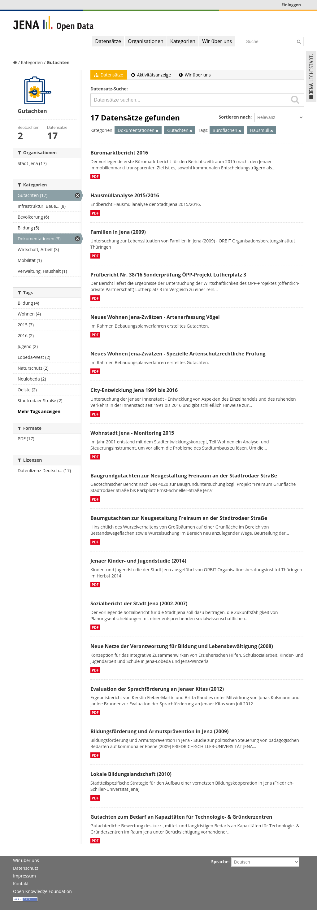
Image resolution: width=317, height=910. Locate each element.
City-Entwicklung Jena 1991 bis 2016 (134, 390)
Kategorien (182, 41)
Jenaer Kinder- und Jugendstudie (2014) (138, 560)
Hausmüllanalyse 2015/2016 (124, 195)
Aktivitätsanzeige (151, 75)
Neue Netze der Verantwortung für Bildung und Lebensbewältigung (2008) (181, 646)
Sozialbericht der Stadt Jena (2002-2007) (138, 603)
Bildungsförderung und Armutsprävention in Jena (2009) (159, 731)
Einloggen (291, 4)
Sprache (219, 861)
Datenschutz (25, 868)
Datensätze (108, 41)
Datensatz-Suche (108, 89)
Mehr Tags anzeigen (39, 411)
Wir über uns (217, 41)
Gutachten (58, 62)
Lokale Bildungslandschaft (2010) (131, 774)
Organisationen (145, 41)
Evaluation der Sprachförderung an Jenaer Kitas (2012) (157, 689)
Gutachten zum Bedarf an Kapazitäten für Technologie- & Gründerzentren (181, 816)
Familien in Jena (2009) (118, 232)
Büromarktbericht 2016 (119, 152)
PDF (95, 176)
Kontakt (21, 883)
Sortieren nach (234, 117)
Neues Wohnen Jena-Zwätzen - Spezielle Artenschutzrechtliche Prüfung (178, 353)
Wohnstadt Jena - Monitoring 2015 (132, 432)
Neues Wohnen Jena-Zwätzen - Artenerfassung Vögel (155, 317)
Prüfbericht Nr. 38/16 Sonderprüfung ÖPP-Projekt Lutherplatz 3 (168, 274)
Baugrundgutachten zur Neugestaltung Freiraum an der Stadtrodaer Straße (183, 475)
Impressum (24, 876)
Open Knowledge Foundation (42, 891)
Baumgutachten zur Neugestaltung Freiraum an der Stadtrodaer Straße (178, 518)
